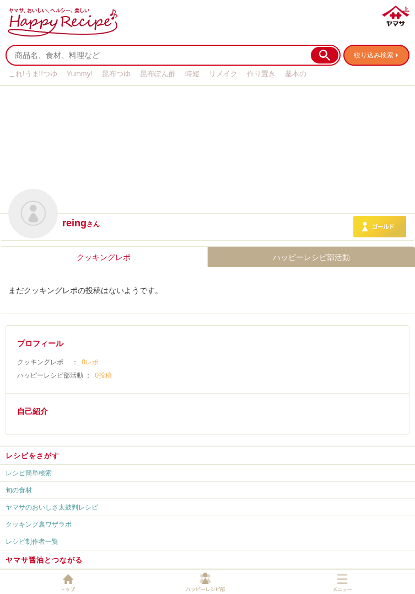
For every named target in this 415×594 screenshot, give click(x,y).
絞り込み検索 (374, 55)
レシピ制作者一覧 (32, 541)
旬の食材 (19, 490)
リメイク (223, 74)
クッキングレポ (104, 257)
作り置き (261, 74)
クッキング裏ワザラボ (39, 524)
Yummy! (80, 74)
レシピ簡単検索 (29, 473)
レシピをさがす (33, 456)
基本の (295, 74)
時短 (192, 74)
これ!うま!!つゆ (32, 74)
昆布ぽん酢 (158, 74)
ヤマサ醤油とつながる (44, 560)
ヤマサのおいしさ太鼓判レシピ (52, 507)
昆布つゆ (116, 74)
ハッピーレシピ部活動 (311, 257)
